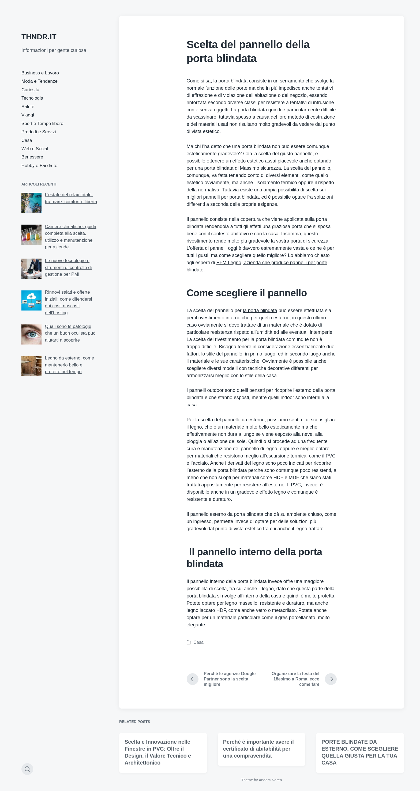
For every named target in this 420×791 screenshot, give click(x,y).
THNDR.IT (39, 37)
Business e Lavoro (40, 72)
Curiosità (30, 89)
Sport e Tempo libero (42, 123)
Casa (26, 140)
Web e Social (34, 148)
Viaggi (27, 115)
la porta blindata (260, 310)
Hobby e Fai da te (39, 165)
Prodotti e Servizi (38, 131)
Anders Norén (270, 780)
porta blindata (233, 81)
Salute (27, 106)
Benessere (32, 157)
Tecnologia (32, 98)
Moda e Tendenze (39, 81)
